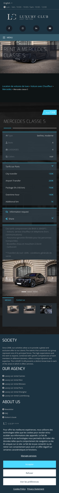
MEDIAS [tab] (8, 300)
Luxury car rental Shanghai (14, 392)
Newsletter (8, 409)
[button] (6, 278)
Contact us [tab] (20, 300)
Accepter (29, 464)
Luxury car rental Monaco (13, 384)
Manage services (29, 455)
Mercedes (6, 89)
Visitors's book (9, 417)
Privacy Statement (35, 488)
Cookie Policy (19, 488)
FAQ (5, 413)
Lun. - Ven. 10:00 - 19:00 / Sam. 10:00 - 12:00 (25, 7)
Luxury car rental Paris (12, 388)
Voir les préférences (29, 481)
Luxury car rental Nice (12, 380)
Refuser (29, 473)
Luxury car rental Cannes (13, 376)
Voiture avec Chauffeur (41, 86)
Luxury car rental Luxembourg (15, 395)
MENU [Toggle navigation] (8, 37)
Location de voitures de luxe (15, 86)
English (7, 3)
